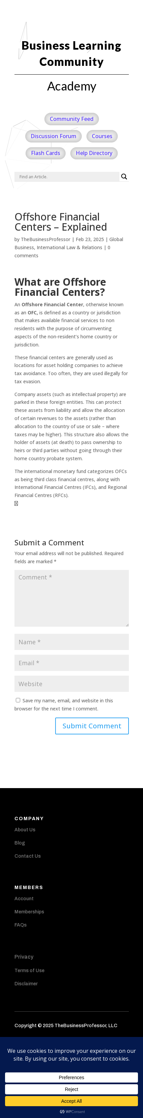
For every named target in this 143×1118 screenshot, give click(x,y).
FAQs (20, 925)
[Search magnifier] (124, 176)
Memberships (29, 911)
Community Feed (72, 119)
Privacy (23, 957)
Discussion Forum (53, 136)
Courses (102, 136)
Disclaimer (26, 983)
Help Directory (94, 153)
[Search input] (69, 176)
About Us (24, 829)
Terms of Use (29, 970)
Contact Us (27, 856)
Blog (19, 843)
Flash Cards (45, 153)
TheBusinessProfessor (45, 239)
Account (24, 898)
